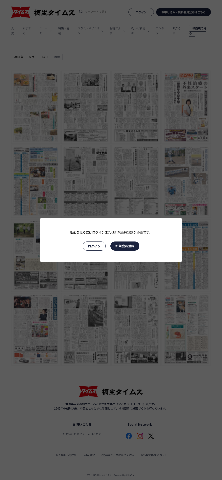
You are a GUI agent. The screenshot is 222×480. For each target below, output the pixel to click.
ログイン (94, 246)
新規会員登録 (124, 245)
